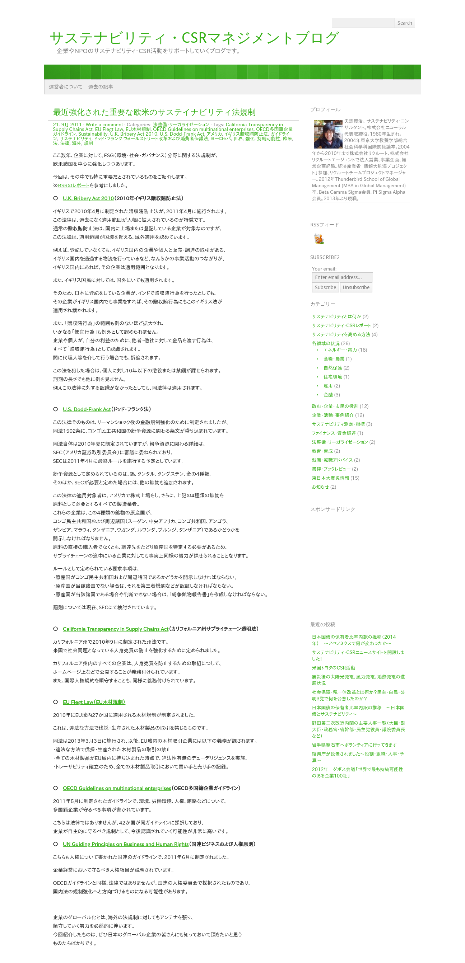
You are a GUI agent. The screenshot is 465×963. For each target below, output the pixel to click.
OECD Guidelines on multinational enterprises (203, 129)
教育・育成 (322, 451)
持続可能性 (268, 138)
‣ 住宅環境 (327, 377)
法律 (64, 143)
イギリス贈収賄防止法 (246, 134)
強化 (250, 138)
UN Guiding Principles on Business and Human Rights (126, 844)
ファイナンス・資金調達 (334, 433)
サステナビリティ (76, 138)
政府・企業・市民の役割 (335, 406)
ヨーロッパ (221, 138)
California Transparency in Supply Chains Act (115, 628)
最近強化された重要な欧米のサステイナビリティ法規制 (154, 112)
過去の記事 (100, 86)
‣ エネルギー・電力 (334, 350)
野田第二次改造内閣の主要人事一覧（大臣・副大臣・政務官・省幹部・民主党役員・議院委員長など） (358, 729)
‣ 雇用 (322, 386)
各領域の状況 (326, 343)
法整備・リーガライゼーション (181, 124)
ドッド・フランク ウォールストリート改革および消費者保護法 (151, 138)
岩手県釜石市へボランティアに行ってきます (354, 745)
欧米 (287, 138)
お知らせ (320, 487)
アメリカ (214, 134)
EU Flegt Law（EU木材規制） (94, 702)
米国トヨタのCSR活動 (333, 668)
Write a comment (104, 124)
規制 (88, 143)
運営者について (66, 86)
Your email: (324, 269)
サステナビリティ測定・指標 (338, 424)
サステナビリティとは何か (337, 316)
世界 (238, 138)
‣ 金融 (322, 395)
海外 (76, 143)
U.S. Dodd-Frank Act (182, 134)
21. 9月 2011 (67, 124)
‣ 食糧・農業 (328, 359)
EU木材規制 (138, 129)
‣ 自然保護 (327, 368)
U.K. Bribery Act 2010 (133, 134)
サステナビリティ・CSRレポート (341, 325)
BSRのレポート (74, 185)
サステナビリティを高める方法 (341, 334)
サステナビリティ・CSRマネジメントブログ (194, 37)
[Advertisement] (366, 562)
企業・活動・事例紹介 (333, 415)
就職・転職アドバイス (332, 460)
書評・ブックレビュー (331, 469)
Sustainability (92, 134)
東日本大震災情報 (330, 478)
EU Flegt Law (109, 129)
